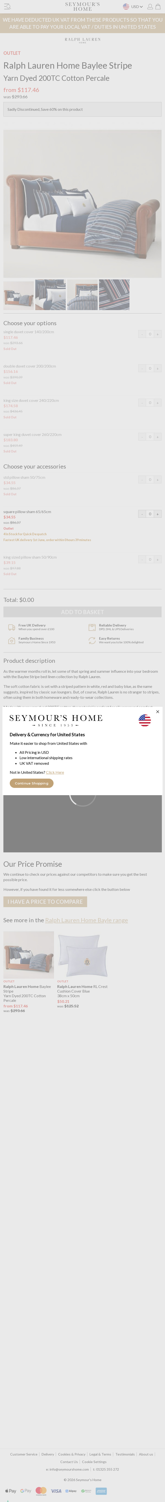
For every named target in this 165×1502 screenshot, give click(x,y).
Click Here (55, 772)
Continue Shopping (31, 783)
